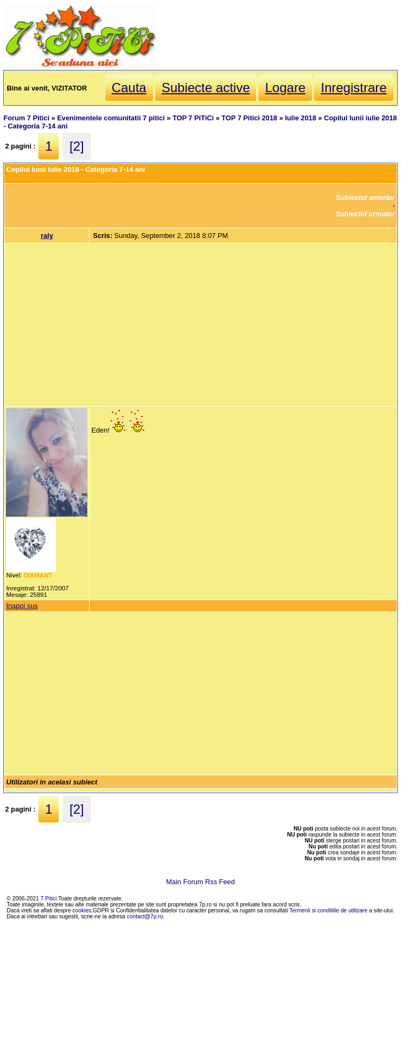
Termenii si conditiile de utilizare (328, 910)
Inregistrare (353, 87)
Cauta (129, 87)
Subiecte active (206, 87)
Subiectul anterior (365, 198)
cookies (82, 910)
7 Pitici (49, 899)
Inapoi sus (21, 606)
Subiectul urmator (365, 214)
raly (47, 235)
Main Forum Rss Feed (200, 882)
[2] (76, 146)
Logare (285, 87)
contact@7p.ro (145, 916)
